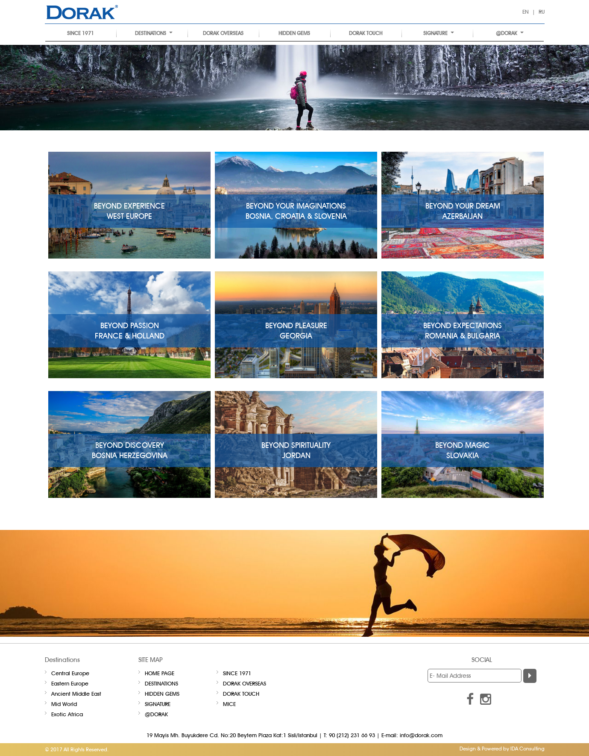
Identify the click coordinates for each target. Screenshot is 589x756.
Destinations (154, 33)
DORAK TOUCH (365, 33)
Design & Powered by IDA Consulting (502, 748)
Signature (438, 33)
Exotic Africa (67, 714)
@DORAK (510, 33)
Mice (229, 703)
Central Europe (70, 673)
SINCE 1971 (80, 33)
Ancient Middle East (76, 693)
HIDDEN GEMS (294, 33)
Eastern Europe (69, 683)
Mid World (64, 703)
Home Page (159, 673)
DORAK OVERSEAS (223, 33)
